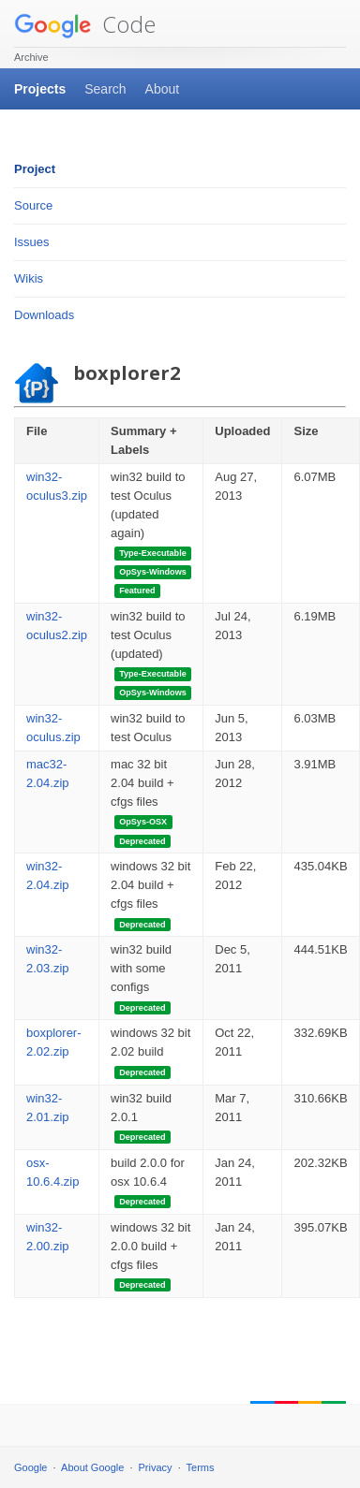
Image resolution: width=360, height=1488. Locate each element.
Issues (32, 242)
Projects (40, 88)
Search (105, 88)
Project (34, 169)
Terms (201, 1467)
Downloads (44, 315)
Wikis (28, 278)
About (162, 88)
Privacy (155, 1467)
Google (30, 1467)
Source (33, 205)
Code (85, 23)
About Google (92, 1467)
